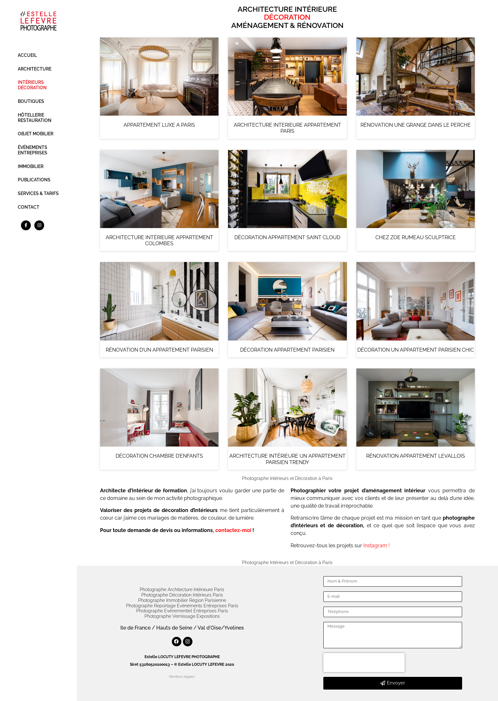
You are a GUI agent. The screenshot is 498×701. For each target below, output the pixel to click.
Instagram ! (376, 546)
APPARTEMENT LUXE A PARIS (159, 125)
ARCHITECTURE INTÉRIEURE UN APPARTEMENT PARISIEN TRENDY (287, 459)
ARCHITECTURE (34, 68)
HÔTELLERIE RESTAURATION (34, 117)
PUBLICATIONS (34, 179)
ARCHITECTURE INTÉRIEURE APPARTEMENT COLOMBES (159, 240)
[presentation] (364, 662)
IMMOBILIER (31, 166)
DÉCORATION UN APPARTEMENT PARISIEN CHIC (415, 350)
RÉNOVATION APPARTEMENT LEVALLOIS (415, 456)
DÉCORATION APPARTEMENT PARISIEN (287, 350)
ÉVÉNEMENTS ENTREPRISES (32, 150)
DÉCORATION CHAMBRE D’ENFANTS (159, 456)
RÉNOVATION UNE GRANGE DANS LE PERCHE (415, 125)
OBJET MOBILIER (35, 133)
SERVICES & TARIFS (38, 193)
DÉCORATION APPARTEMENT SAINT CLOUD (287, 237)
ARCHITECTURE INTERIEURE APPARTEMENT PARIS (287, 128)
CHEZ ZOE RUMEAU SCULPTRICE (415, 237)
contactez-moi (233, 530)
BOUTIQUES (31, 101)
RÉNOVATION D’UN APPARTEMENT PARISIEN (159, 350)
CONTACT (28, 207)
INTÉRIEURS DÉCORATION (32, 85)
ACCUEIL (27, 55)
